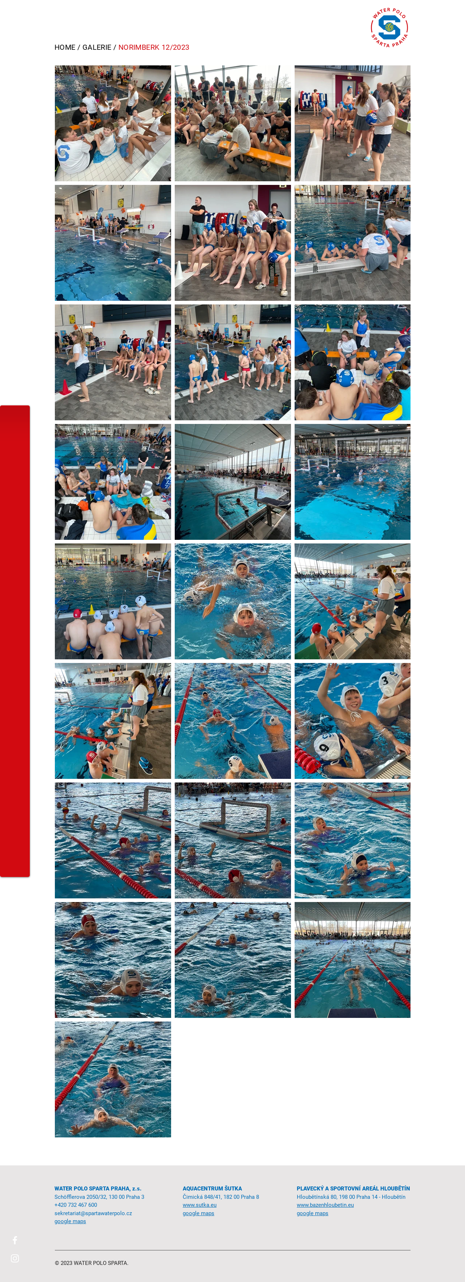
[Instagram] (14, 1258)
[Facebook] (14, 1240)
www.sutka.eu (200, 1205)
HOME (65, 47)
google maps (198, 1213)
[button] (14, 11)
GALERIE (97, 47)
